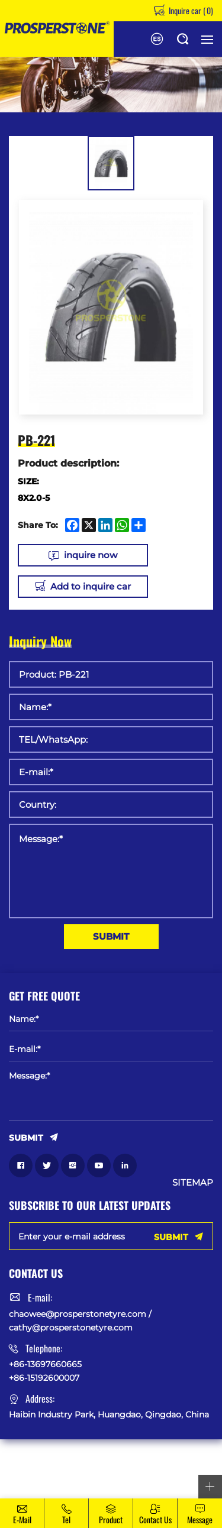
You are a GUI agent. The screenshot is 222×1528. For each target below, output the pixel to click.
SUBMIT (111, 936)
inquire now (90, 555)
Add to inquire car (90, 586)
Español (156, 39)
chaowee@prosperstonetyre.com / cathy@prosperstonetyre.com (80, 1320)
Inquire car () (190, 10)
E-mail (22, 1519)
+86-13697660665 (45, 1364)
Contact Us (155, 1519)
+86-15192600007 (44, 1377)
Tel (66, 1519)
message (200, 1519)
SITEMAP (192, 1182)
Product (111, 1519)
